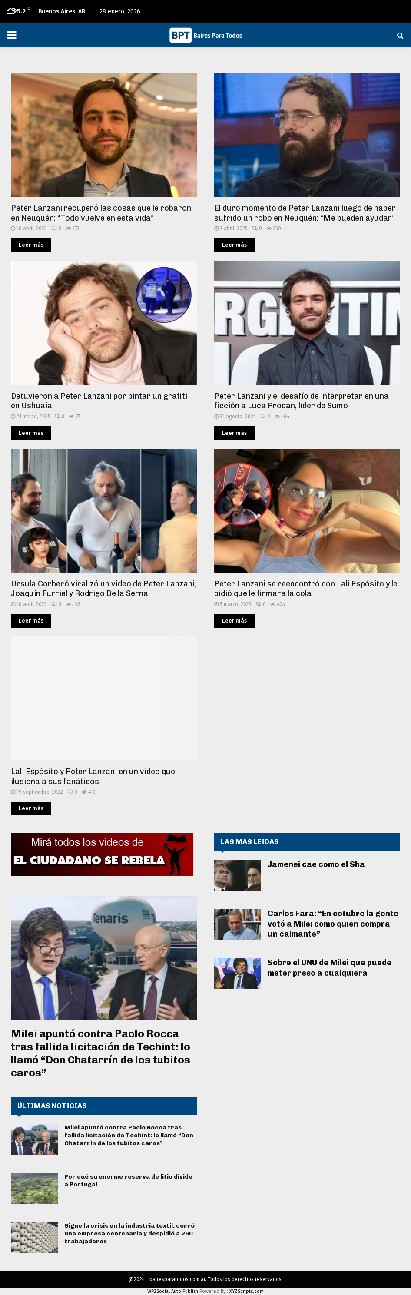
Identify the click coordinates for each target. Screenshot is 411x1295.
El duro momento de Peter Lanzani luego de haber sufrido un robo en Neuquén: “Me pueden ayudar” (305, 213)
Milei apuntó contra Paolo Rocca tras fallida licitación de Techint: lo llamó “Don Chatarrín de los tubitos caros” (100, 1053)
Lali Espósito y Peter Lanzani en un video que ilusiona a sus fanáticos (93, 776)
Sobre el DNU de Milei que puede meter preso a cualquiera (329, 967)
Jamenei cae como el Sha (316, 864)
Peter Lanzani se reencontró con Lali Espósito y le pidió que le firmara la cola (306, 589)
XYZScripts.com (246, 1291)
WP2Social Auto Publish (172, 1291)
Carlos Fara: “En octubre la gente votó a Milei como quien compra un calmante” (333, 924)
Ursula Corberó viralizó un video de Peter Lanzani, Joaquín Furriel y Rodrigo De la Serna (103, 589)
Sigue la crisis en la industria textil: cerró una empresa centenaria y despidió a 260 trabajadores (129, 1233)
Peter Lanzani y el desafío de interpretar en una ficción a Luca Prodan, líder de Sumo (301, 401)
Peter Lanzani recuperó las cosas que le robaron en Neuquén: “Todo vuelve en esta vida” (101, 213)
